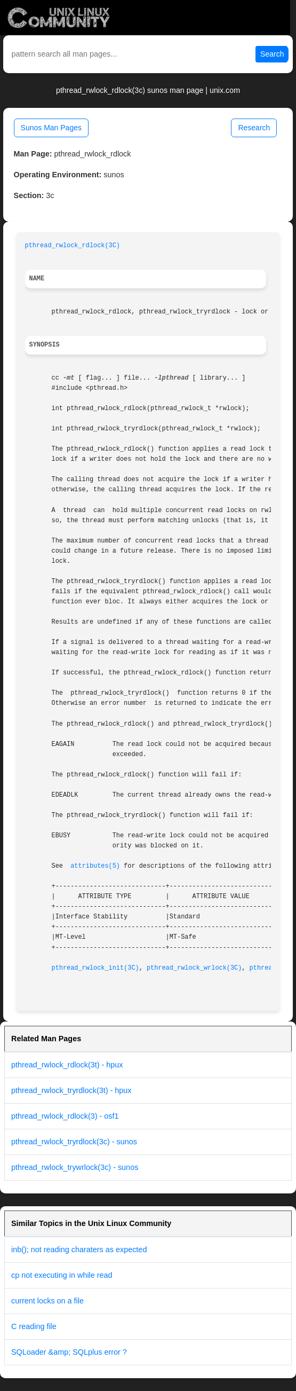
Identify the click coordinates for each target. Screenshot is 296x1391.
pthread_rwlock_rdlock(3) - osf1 (65, 1116)
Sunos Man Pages (51, 127)
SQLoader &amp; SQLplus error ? (69, 1352)
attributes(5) (95, 866)
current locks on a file (47, 1300)
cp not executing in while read (62, 1275)
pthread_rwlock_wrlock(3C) (194, 968)
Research (254, 127)
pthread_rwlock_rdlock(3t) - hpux (67, 1064)
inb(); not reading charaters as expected (79, 1249)
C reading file (34, 1326)
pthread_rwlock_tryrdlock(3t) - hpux (71, 1090)
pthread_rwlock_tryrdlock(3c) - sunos (74, 1141)
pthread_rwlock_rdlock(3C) (72, 245)
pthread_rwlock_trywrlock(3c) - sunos (74, 1167)
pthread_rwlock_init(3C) (95, 968)
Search (272, 54)
